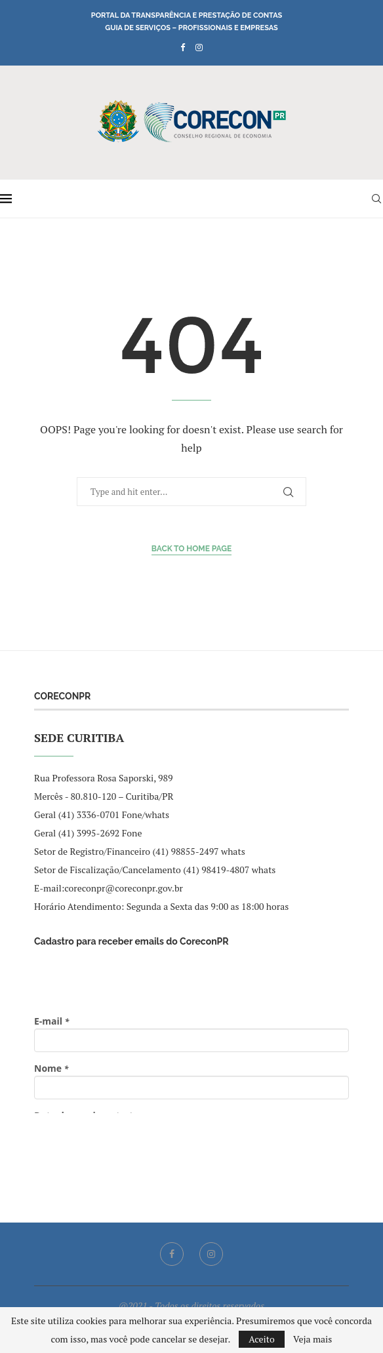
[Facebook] (182, 47)
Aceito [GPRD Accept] (262, 1339)
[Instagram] (199, 47)
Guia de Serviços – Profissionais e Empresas (191, 28)
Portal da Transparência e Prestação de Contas (186, 15)
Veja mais (312, 1339)
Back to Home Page (191, 548)
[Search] (376, 199)
